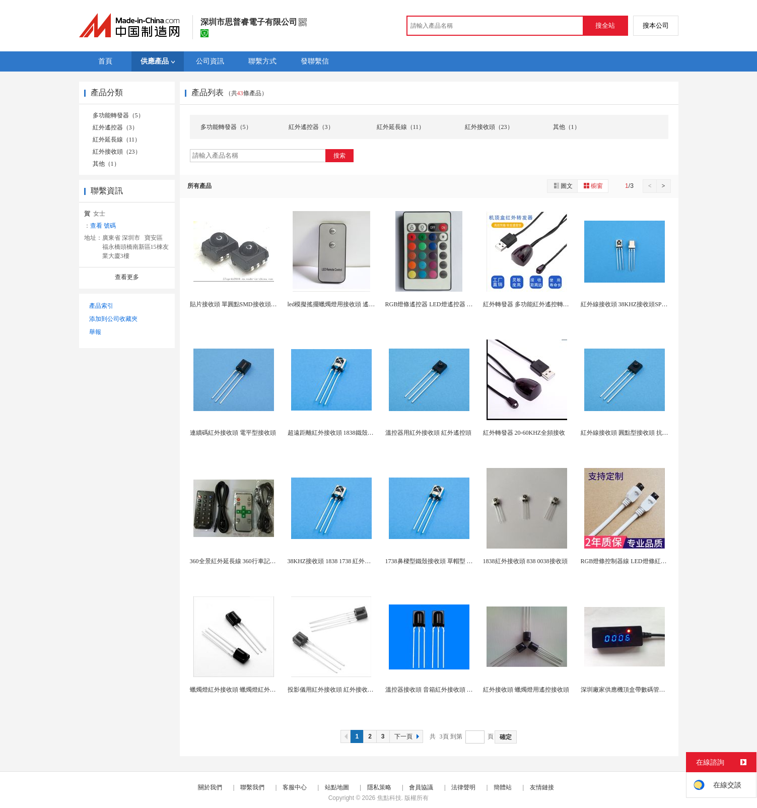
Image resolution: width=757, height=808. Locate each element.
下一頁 (408, 736)
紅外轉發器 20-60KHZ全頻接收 (524, 432)
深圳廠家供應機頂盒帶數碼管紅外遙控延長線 (641, 689)
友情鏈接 (542, 787)
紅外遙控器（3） (115, 127)
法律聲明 (463, 787)
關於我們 (210, 787)
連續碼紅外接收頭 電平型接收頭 (233, 432)
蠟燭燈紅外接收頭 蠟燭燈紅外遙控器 (239, 689)
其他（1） (106, 163)
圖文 (563, 185)
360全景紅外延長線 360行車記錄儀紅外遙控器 (251, 561)
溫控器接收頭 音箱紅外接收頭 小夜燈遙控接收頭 (450, 689)
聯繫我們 (252, 787)
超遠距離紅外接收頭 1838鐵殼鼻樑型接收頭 (346, 432)
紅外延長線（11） (117, 139)
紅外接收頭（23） (117, 151)
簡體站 (503, 787)
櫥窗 (593, 185)
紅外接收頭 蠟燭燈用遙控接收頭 (526, 689)
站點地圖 (337, 787)
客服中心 (295, 787)
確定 (506, 736)
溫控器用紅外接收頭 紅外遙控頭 (428, 432)
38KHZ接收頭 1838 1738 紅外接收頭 (335, 561)
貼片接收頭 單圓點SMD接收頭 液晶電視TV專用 (253, 304)
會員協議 (421, 787)
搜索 (339, 155)
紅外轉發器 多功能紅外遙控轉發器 (529, 304)
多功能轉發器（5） (118, 115)
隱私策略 (379, 787)
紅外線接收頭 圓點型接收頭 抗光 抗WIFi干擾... (643, 432)
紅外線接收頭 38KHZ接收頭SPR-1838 (630, 304)
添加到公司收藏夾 (113, 318)
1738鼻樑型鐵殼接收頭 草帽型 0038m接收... (442, 561)
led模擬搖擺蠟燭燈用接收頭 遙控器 (334, 304)
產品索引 (101, 305)
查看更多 (127, 277)
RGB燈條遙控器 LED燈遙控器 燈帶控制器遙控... (449, 304)
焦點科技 (389, 797)
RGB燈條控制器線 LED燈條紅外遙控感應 (636, 561)
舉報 (95, 331)
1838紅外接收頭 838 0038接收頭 (525, 561)
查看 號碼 (103, 225)
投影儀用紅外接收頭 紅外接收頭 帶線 (337, 689)
